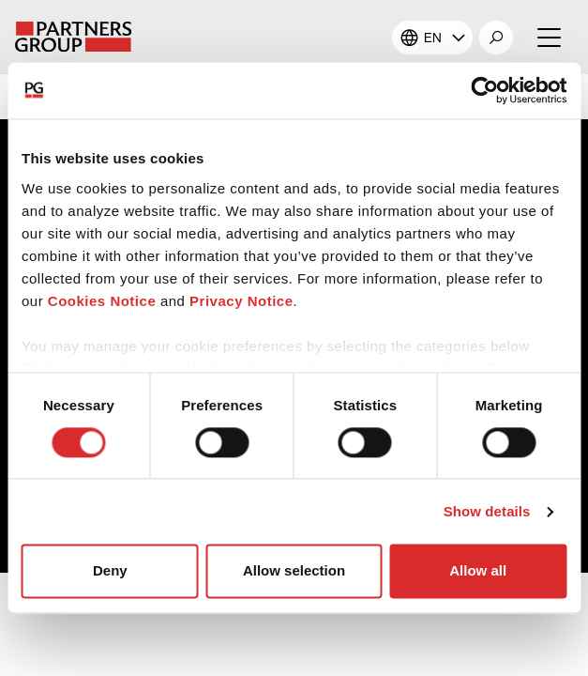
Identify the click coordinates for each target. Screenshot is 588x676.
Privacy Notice (241, 301)
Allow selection (294, 571)
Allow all (477, 571)
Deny (110, 571)
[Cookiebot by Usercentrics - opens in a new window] (484, 90)
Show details (487, 511)
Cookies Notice (102, 301)
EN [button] (432, 37)
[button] (496, 37)
